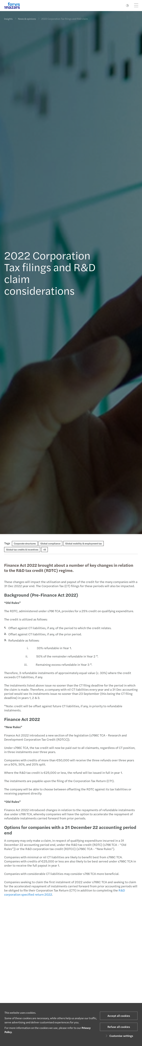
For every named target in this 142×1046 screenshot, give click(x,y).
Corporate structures (25, 543)
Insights (8, 18)
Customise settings (119, 1036)
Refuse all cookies (118, 1027)
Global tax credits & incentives (22, 549)
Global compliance (50, 543)
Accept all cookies (118, 1016)
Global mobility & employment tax (83, 543)
